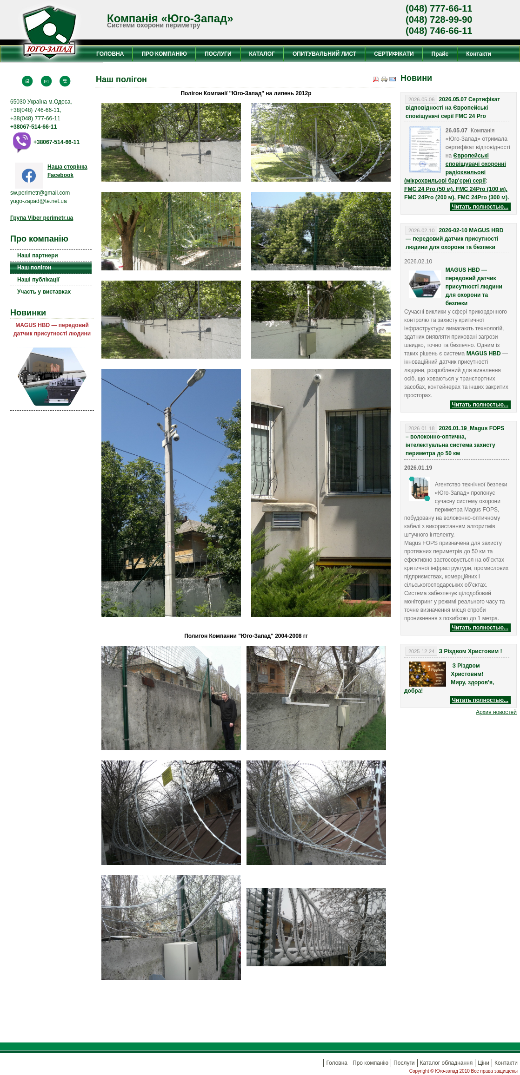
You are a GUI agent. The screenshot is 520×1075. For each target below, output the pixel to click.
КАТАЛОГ (262, 54)
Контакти (478, 54)
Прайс (440, 54)
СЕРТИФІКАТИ (393, 54)
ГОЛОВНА (110, 54)
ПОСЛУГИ (218, 54)
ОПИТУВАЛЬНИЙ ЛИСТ (324, 54)
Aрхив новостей (496, 712)
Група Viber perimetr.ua (41, 218)
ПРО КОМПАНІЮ (164, 54)
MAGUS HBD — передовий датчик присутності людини (52, 329)
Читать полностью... (480, 206)
